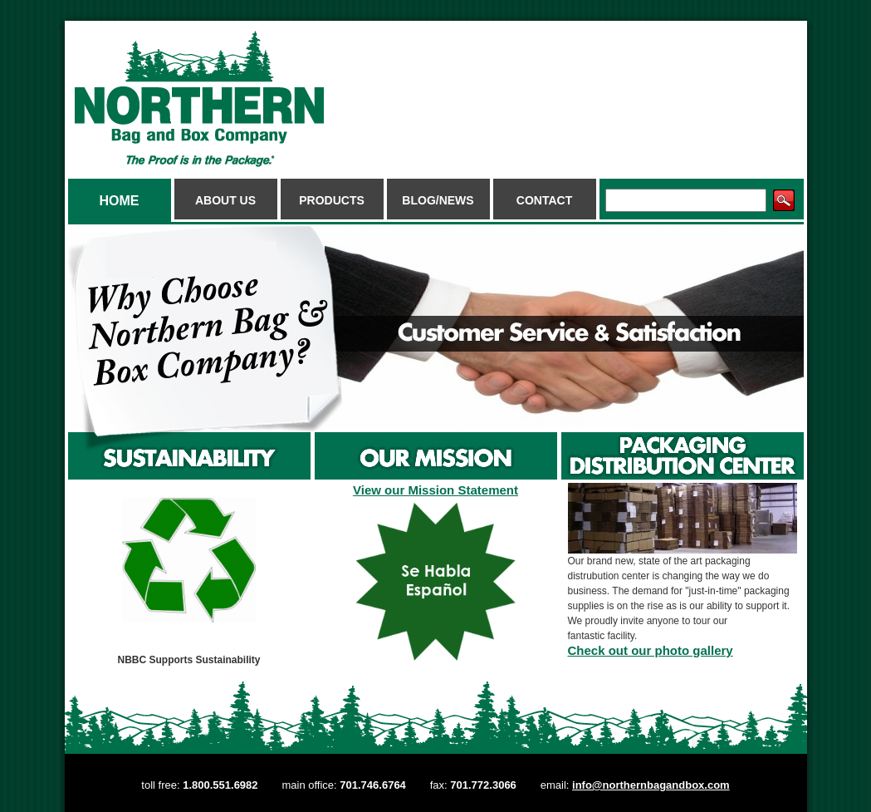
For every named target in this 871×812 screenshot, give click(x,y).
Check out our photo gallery (650, 650)
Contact (544, 200)
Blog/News (437, 200)
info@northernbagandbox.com (651, 785)
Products (332, 200)
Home (119, 201)
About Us (225, 200)
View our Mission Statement (435, 490)
